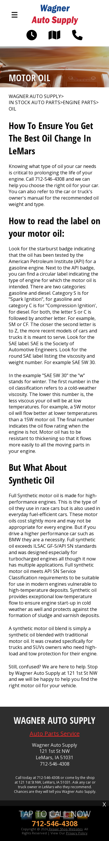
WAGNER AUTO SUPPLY (35, 96)
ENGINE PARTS (79, 103)
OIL (12, 109)
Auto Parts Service (55, 733)
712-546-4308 (50, 179)
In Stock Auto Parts (34, 103)
